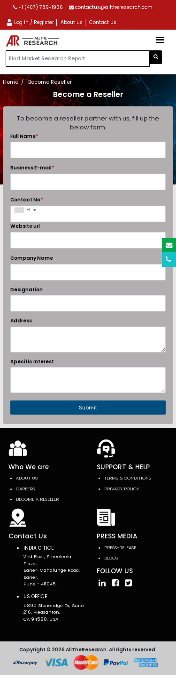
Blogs (111, 558)
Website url (25, 226)
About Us (27, 478)
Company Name (31, 258)
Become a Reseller (37, 499)
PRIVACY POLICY (121, 489)
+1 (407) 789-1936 (38, 7)
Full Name (24, 136)
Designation (26, 289)
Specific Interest (32, 361)
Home (10, 82)
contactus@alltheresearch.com (111, 7)
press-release (120, 547)
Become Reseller (50, 82)
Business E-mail (32, 167)
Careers (25, 489)
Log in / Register (30, 22)
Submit (88, 407)
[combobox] (25, 212)
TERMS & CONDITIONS (127, 478)
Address (21, 320)
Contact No (26, 199)
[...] (78, 58)
